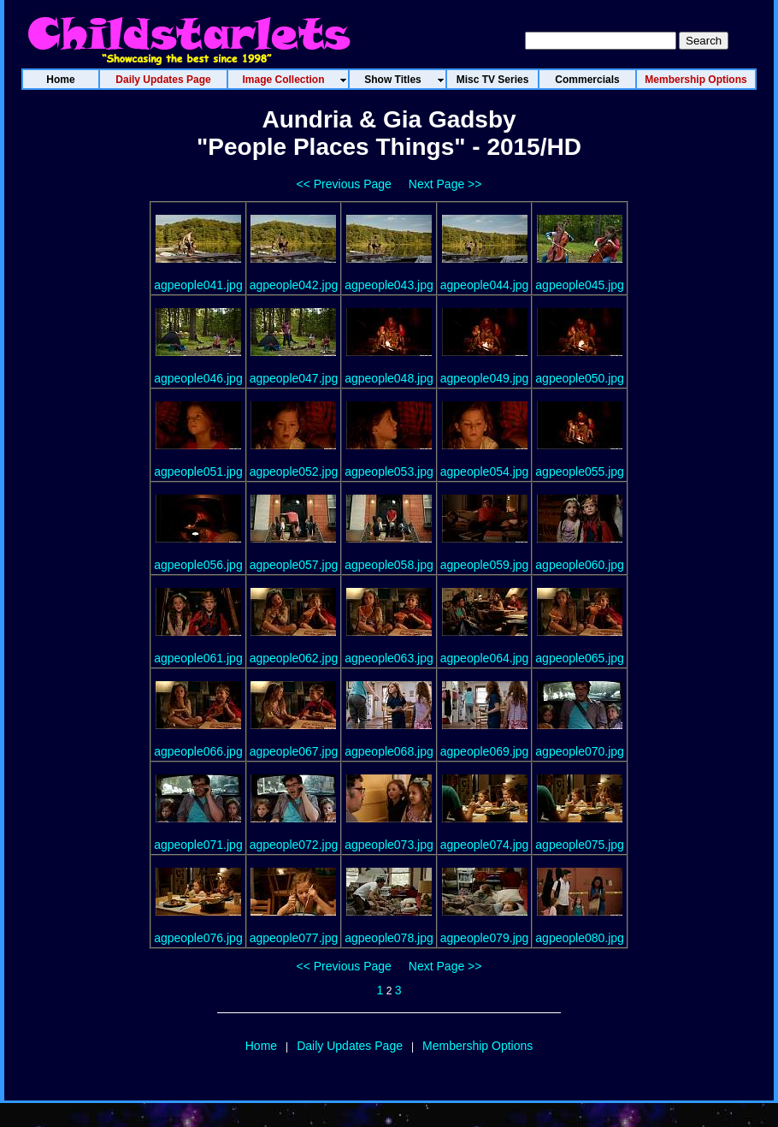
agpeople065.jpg (579, 658)
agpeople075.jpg (579, 844)
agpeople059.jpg (484, 565)
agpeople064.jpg (484, 658)
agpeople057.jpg (294, 565)
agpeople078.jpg (389, 938)
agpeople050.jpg (579, 378)
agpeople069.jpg (484, 751)
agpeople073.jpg (389, 844)
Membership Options (477, 1046)
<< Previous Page (344, 184)
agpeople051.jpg (198, 471)
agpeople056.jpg (198, 565)
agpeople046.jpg (198, 378)
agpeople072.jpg (294, 844)
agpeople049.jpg (484, 378)
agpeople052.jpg (294, 471)
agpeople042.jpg (294, 285)
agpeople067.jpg (294, 751)
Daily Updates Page (350, 1046)
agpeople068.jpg (389, 751)
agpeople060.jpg (579, 565)
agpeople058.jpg (389, 565)
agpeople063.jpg (389, 658)
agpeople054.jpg (484, 471)
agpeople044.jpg (484, 285)
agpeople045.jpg (579, 285)
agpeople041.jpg (198, 285)
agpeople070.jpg (579, 751)
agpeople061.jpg (198, 658)
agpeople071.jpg (198, 844)
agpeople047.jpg (294, 378)
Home (261, 1046)
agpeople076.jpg (198, 938)
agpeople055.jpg (579, 471)
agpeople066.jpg (198, 751)
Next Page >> (445, 184)
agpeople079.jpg (484, 938)
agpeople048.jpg (389, 378)
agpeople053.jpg (389, 471)
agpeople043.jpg (389, 285)
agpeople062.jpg (294, 658)
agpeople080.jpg (579, 938)
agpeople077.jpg (294, 938)
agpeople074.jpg (484, 844)
